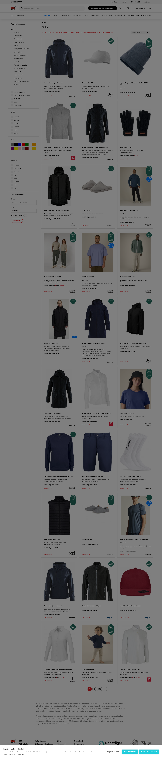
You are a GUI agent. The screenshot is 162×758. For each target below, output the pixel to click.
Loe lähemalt (20, 754)
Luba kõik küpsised (149, 752)
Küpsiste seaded (113, 752)
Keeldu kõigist (130, 752)
